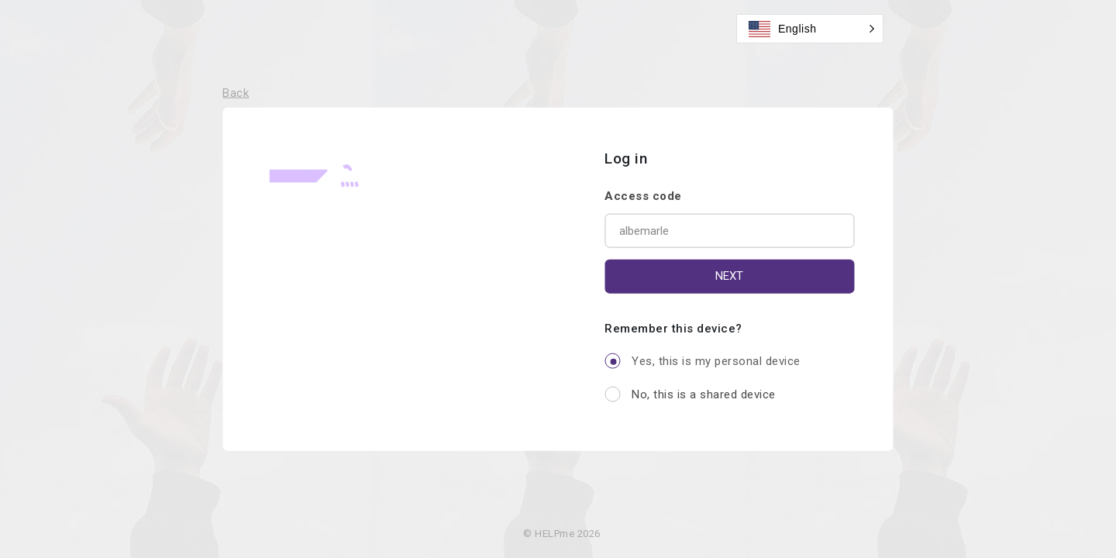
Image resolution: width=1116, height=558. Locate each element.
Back (235, 93)
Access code (643, 195)
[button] (810, 29)
